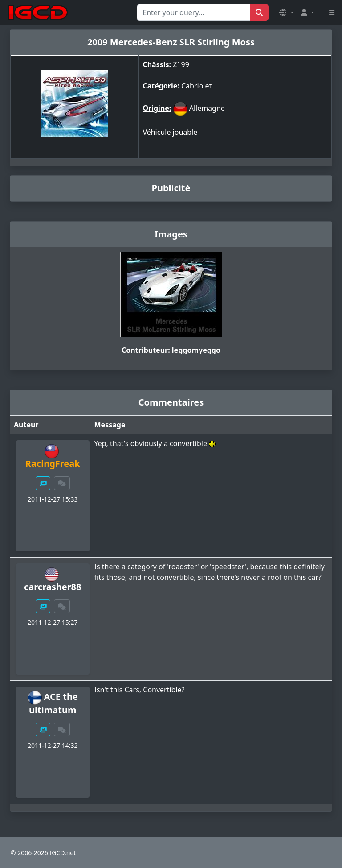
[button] (286, 12)
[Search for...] (193, 12)
